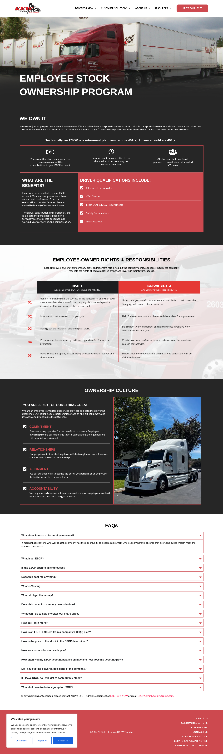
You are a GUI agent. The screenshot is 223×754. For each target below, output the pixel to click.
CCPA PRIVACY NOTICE (195, 736)
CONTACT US (200, 731)
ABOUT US (142, 8)
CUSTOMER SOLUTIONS (115, 8)
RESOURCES (163, 8)
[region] (41, 731)
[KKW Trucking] (28, 7)
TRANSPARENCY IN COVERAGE (191, 745)
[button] (94, 8)
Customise (21, 740)
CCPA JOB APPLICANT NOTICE (191, 740)
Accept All (63, 740)
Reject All (42, 740)
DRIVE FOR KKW (85, 8)
